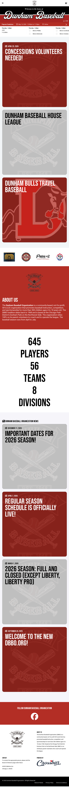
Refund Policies (39, 784)
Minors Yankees (64, 34)
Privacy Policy (49, 784)
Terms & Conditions (61, 784)
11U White (4, 32)
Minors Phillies (37, 30)
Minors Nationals (37, 34)
